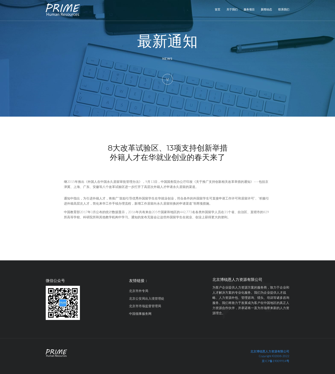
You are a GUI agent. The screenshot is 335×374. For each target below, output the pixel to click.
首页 (217, 9)
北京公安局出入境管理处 (146, 298)
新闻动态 (266, 9)
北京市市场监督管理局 (145, 306)
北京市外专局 (138, 291)
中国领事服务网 (140, 313)
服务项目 (249, 9)
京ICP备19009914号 (275, 361)
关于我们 (232, 9)
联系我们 (283, 9)
